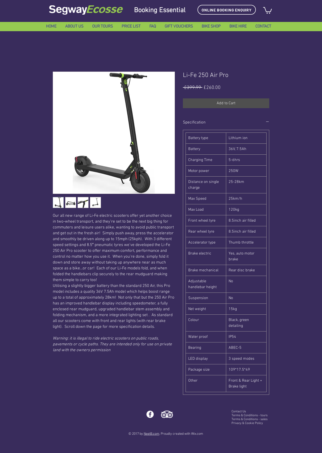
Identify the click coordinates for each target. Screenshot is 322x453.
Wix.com (197, 434)
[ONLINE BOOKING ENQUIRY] (226, 10)
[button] (267, 10)
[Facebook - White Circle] (150, 414)
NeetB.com (151, 434)
